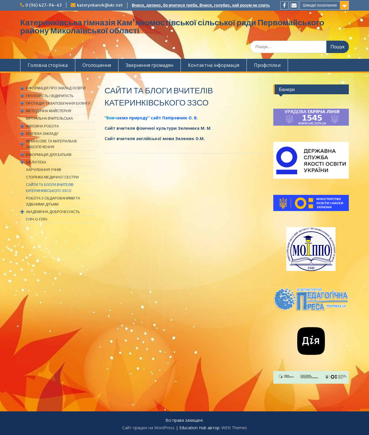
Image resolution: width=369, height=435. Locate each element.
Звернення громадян (149, 65)
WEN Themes (234, 427)
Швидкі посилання (320, 5)
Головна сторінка (48, 65)
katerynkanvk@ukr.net (100, 5)
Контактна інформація (213, 65)
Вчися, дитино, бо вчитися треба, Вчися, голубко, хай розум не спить (201, 5)
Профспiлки (267, 65)
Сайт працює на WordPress (148, 427)
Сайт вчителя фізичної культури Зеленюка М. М (157, 128)
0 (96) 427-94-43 (43, 5)
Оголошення (96, 65)
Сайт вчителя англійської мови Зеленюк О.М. (155, 138)
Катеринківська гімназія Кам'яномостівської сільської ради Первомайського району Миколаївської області (172, 26)
